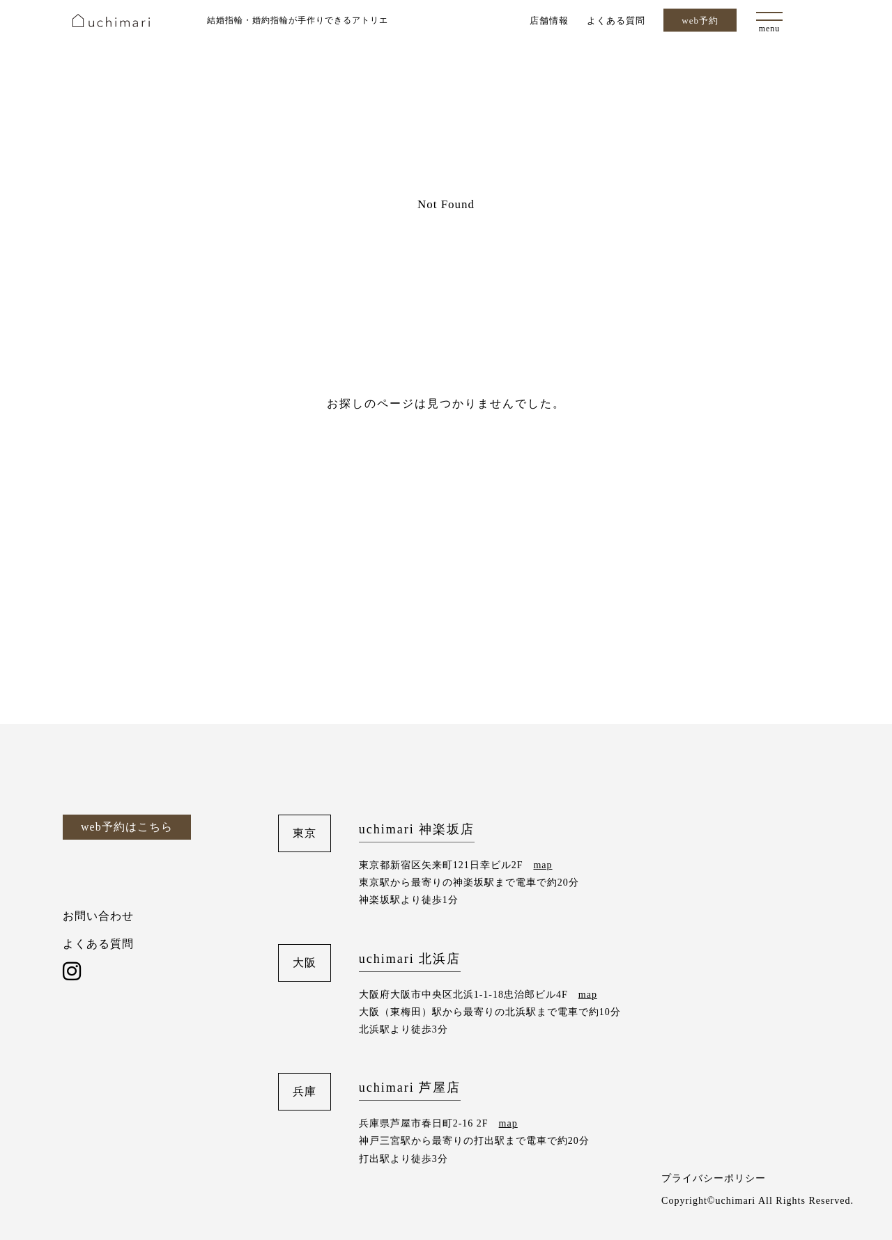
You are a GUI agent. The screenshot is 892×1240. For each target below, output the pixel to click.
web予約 (700, 20)
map (542, 865)
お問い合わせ (98, 916)
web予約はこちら (127, 827)
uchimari (111, 20)
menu (769, 28)
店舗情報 (549, 20)
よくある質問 (616, 20)
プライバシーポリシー (713, 1178)
